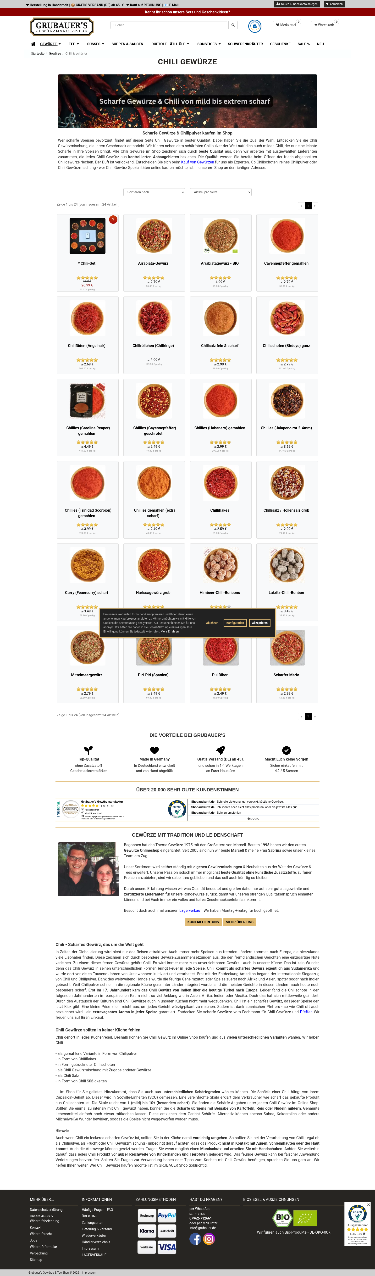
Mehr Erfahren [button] (170, 631)
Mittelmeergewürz (86, 675)
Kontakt (35, 1227)
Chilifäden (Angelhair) (86, 345)
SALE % (304, 44)
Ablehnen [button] (212, 623)
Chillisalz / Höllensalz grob (286, 510)
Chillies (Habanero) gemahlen (219, 428)
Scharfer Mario (286, 675)
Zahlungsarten (92, 1223)
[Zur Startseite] (31, 43)
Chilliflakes (219, 510)
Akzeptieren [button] (260, 623)
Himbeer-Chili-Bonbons (220, 592)
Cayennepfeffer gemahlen (286, 263)
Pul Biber (220, 675)
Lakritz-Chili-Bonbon (286, 592)
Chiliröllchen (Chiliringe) (153, 345)
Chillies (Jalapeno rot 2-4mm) (286, 428)
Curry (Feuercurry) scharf (86, 592)
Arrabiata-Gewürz (153, 263)
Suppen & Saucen (127, 44)
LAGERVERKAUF (94, 1255)
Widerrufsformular (43, 1247)
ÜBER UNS (89, 1216)
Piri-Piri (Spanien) (153, 675)
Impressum (90, 1248)
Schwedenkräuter (245, 44)
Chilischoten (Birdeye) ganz (286, 345)
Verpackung (39, 1253)
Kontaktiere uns (203, 922)
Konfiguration (235, 623)
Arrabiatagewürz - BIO (220, 263)
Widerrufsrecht (41, 1234)
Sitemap (36, 1260)
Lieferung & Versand (97, 1229)
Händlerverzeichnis (96, 1242)
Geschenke (280, 44)
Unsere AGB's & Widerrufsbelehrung (44, 1218)
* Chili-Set (86, 263)
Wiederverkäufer (94, 1235)
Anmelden (334, 4)
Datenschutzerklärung (46, 1210)
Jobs (33, 1240)
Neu (320, 44)
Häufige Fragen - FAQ (97, 1210)
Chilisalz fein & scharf (219, 345)
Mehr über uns (240, 922)
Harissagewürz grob (153, 592)
